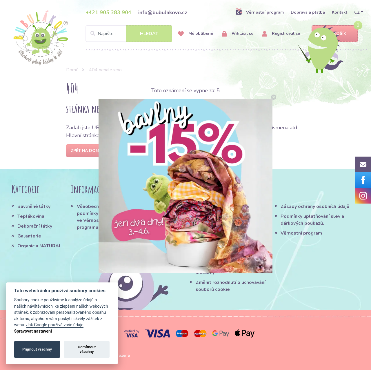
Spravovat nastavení (33, 331)
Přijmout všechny (37, 349)
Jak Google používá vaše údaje (54, 324)
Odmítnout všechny (87, 349)
